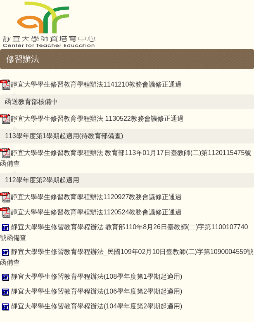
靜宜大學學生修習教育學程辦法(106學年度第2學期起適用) (91, 291)
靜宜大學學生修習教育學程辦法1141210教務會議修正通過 (91, 84)
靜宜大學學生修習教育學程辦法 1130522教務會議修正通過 (92, 118)
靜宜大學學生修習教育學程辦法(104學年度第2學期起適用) (91, 306)
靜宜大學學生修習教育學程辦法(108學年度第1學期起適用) (91, 276)
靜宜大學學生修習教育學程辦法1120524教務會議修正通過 (91, 212)
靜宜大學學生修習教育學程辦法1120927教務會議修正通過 (91, 196)
